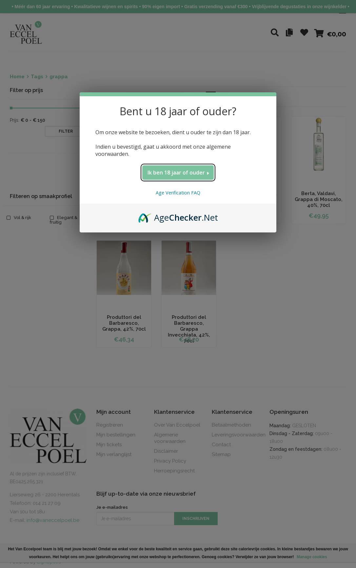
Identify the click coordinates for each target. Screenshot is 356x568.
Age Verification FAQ (178, 193)
